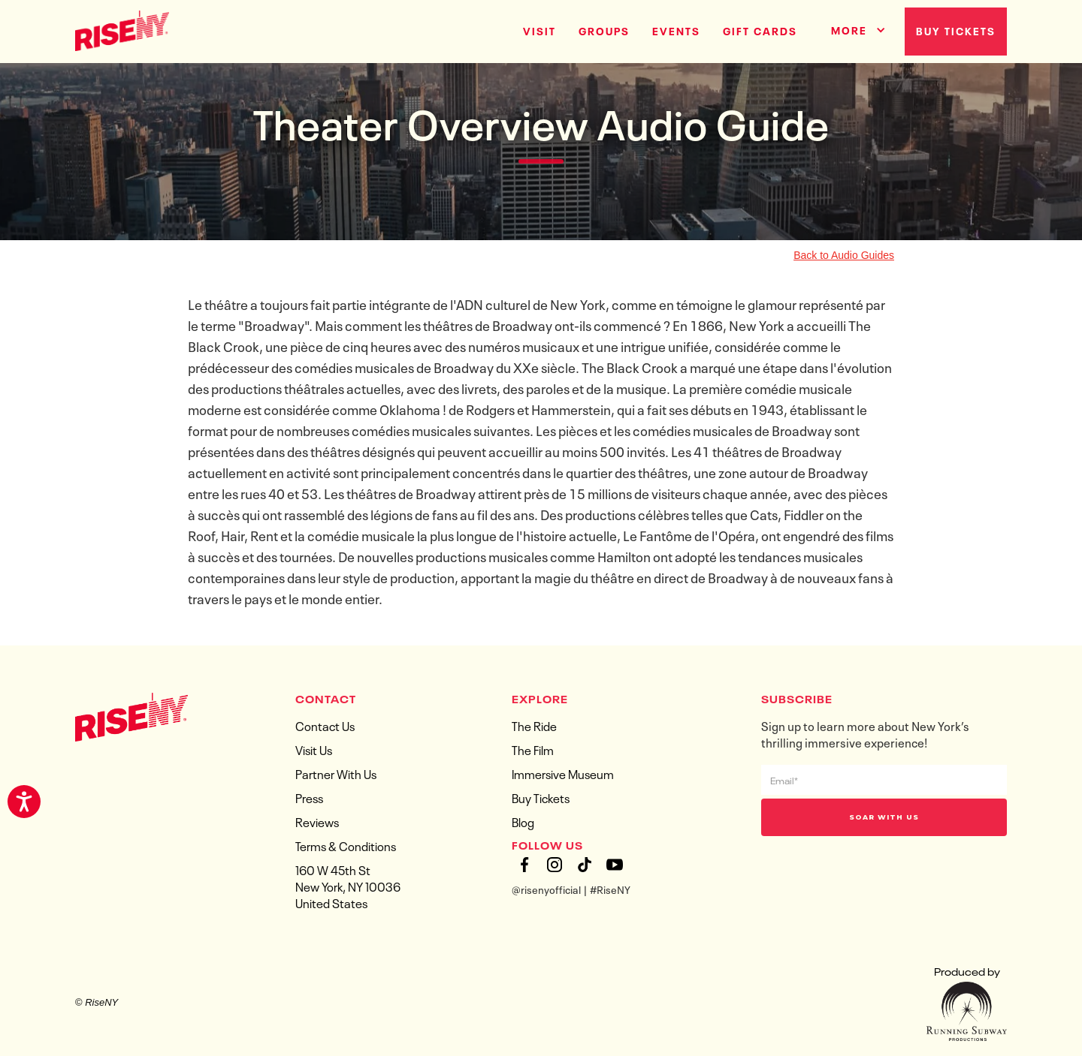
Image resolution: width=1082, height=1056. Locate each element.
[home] (122, 29)
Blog (523, 821)
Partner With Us (335, 773)
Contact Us (325, 725)
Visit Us (313, 749)
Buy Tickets (956, 30)
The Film (533, 749)
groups (604, 30)
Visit (539, 30)
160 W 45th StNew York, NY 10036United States (347, 885)
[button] (852, 28)
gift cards (760, 30)
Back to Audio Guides (843, 255)
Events (676, 30)
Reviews (317, 821)
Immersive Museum (563, 773)
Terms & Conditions (345, 845)
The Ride (534, 725)
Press (309, 797)
